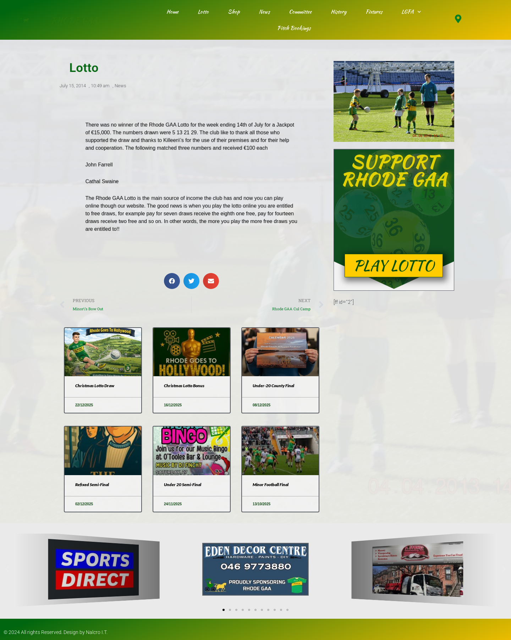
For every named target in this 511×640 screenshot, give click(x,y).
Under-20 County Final (273, 385)
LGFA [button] (411, 11)
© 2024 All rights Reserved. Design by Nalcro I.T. (56, 632)
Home (172, 12)
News (264, 12)
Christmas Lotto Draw (94, 385)
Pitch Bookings (294, 28)
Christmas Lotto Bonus (184, 385)
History (338, 12)
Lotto (203, 12)
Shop (234, 12)
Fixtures (374, 12)
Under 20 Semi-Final (182, 484)
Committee (300, 12)
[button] (172, 281)
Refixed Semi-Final (92, 484)
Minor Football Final (271, 484)
